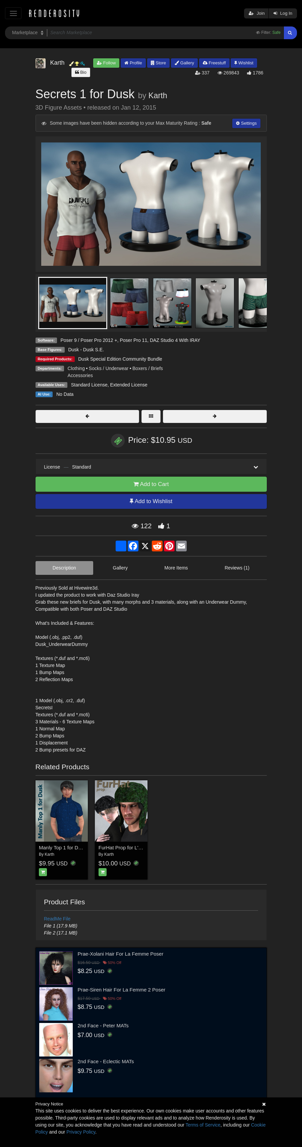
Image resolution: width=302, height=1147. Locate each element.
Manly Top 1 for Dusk (62, 847)
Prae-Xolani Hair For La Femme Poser (121, 954)
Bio (80, 72)
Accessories (80, 375)
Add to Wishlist (151, 501)
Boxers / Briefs (147, 368)
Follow (106, 62)
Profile (133, 62)
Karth (157, 95)
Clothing (76, 368)
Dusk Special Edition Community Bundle (120, 359)
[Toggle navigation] (13, 13)
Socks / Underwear (108, 368)
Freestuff (214, 62)
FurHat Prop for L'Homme (127, 847)
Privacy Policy (80, 1132)
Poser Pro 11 (133, 340)
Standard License (89, 384)
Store (158, 62)
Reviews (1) (237, 567)
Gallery (184, 62)
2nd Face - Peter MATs (103, 1025)
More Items (176, 567)
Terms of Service (203, 1125)
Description (64, 567)
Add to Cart (151, 484)
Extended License (128, 384)
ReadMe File (57, 918)
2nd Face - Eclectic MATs (106, 1061)
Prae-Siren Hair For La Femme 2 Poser (122, 989)
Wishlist (243, 62)
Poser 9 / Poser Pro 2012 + (88, 340)
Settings (246, 123)
